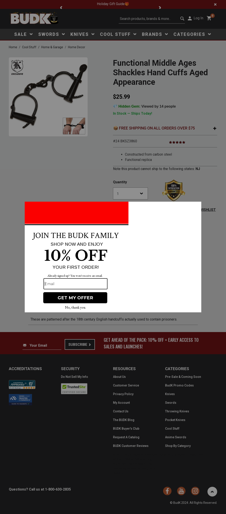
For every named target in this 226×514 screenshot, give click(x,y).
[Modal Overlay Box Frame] (113, 257)
